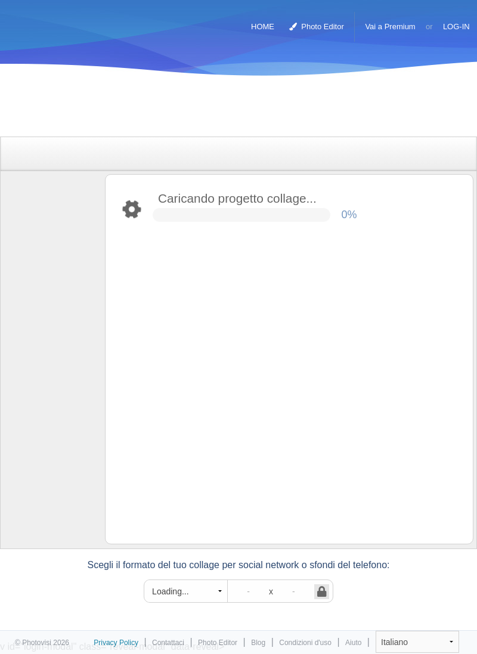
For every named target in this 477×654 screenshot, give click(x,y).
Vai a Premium (390, 26)
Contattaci (168, 642)
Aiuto (353, 642)
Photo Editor (316, 26)
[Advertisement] (226, 108)
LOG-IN (456, 26)
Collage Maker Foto (59, 21)
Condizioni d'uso (305, 642)
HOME (262, 26)
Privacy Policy (116, 642)
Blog (258, 642)
